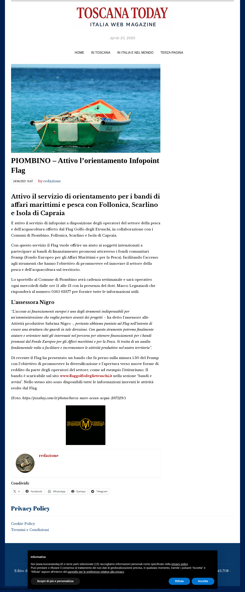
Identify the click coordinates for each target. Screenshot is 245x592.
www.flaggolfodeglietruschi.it (87, 376)
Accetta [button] (203, 581)
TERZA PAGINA (171, 52)
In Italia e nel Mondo (135, 52)
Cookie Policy (23, 524)
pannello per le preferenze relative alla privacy (96, 571)
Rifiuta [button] (179, 581)
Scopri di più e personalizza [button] (55, 581)
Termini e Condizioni (30, 530)
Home (79, 52)
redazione (52, 181)
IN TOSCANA (100, 52)
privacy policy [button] (179, 564)
